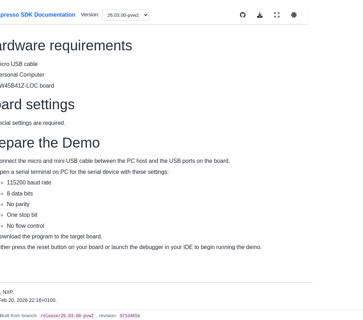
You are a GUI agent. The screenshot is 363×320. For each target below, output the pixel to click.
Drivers (17, 300)
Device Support (26, 135)
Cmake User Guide (30, 239)
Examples (20, 311)
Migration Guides (28, 157)
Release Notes (26, 146)
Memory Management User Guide (34, 266)
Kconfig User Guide (31, 251)
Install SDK (21, 187)
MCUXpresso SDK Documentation (30, 72)
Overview (19, 105)
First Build (20, 199)
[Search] (36, 49)
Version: (212, 14)
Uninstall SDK (25, 210)
